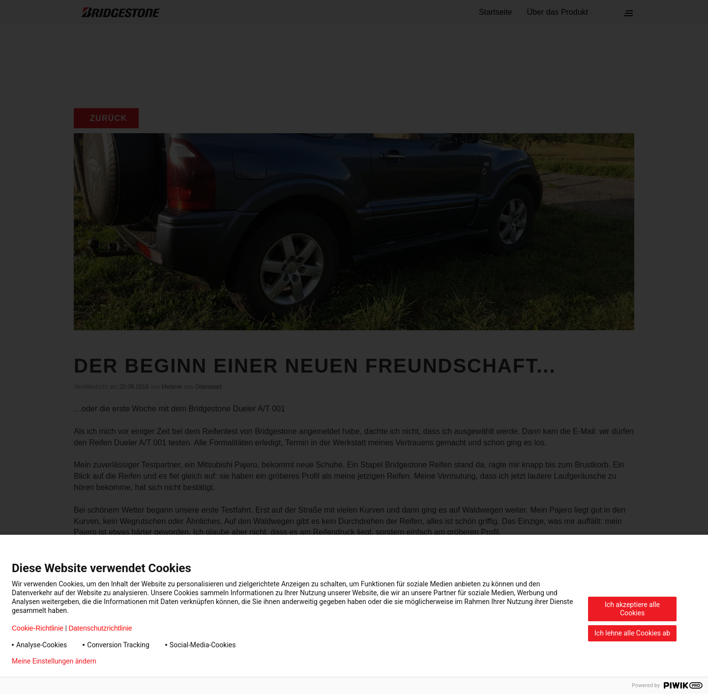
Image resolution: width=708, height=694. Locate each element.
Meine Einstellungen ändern (54, 661)
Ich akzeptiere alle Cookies (632, 609)
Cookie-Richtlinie (37, 628)
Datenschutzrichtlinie (100, 628)
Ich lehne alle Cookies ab (632, 633)
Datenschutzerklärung (145, 661)
